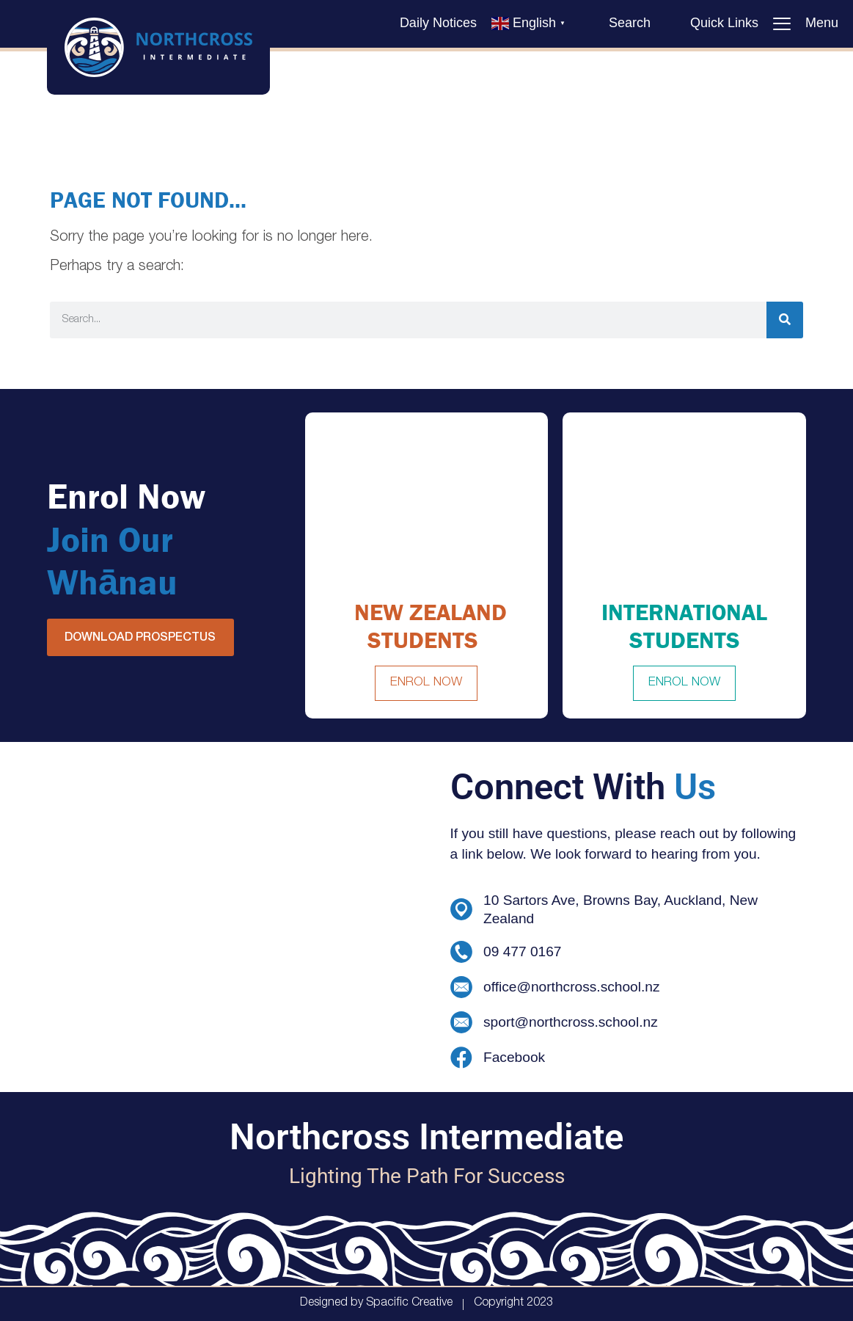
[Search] (784, 320)
